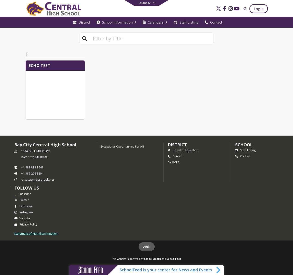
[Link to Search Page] (244, 9)
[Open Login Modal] (258, 8)
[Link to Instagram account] (231, 9)
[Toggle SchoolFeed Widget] (218, 270)
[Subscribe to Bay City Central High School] (22, 194)
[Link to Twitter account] (218, 9)
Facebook (23, 206)
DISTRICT (177, 145)
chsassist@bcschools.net (37, 179)
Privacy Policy (25, 224)
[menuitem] (81, 22)
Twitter (21, 200)
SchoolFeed (174, 258)
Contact (175, 156)
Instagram (23, 212)
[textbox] (151, 38)
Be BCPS (173, 162)
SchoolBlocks (152, 258)
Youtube (22, 218)
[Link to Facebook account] (225, 9)
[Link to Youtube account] (237, 9)
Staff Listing (245, 150)
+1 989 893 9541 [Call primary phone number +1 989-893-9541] (32, 167)
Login (147, 246)
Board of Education (183, 150)
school (244, 145)
